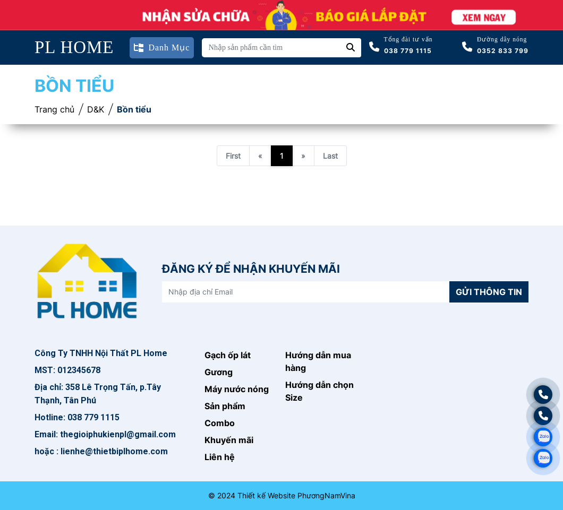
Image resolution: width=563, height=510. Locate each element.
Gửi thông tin (489, 292)
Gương (218, 372)
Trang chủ (54, 109)
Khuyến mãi (228, 440)
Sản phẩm (224, 406)
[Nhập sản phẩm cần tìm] (271, 47)
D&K (95, 109)
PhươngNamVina (326, 495)
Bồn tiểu (134, 109)
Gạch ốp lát (227, 355)
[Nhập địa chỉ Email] (306, 291)
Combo (219, 423)
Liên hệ (219, 457)
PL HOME (74, 47)
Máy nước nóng (236, 389)
